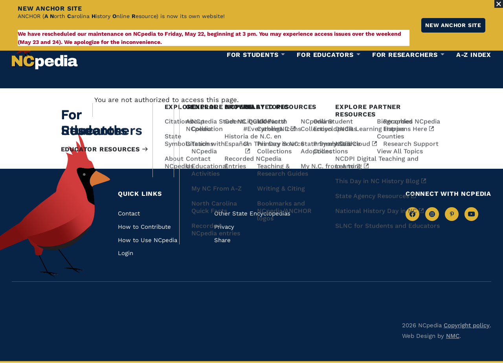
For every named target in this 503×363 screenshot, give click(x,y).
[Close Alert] (498, 4)
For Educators (325, 54)
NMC (452, 335)
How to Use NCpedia (147, 240)
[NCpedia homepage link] (45, 52)
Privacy (224, 226)
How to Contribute (144, 226)
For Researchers (405, 54)
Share (222, 240)
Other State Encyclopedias (252, 213)
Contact (129, 213)
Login (125, 253)
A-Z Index (473, 54)
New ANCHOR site (453, 25)
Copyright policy (467, 325)
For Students (253, 54)
